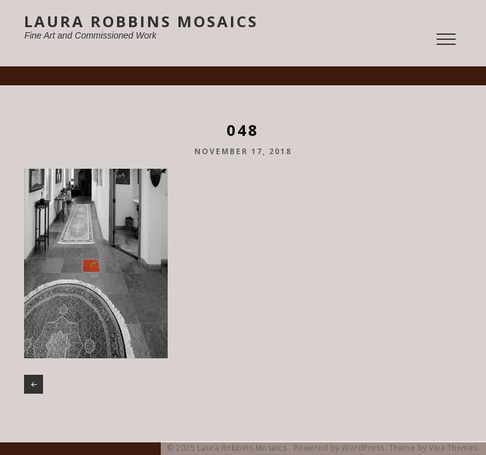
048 (33, 384)
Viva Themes (453, 448)
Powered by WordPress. (340, 448)
